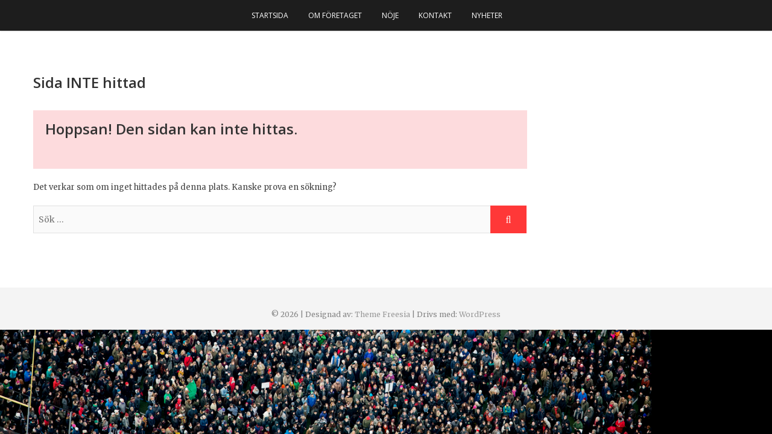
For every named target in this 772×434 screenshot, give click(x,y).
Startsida (270, 15)
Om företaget (335, 15)
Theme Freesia (382, 314)
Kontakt (435, 15)
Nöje (390, 15)
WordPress (480, 314)
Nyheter (487, 15)
